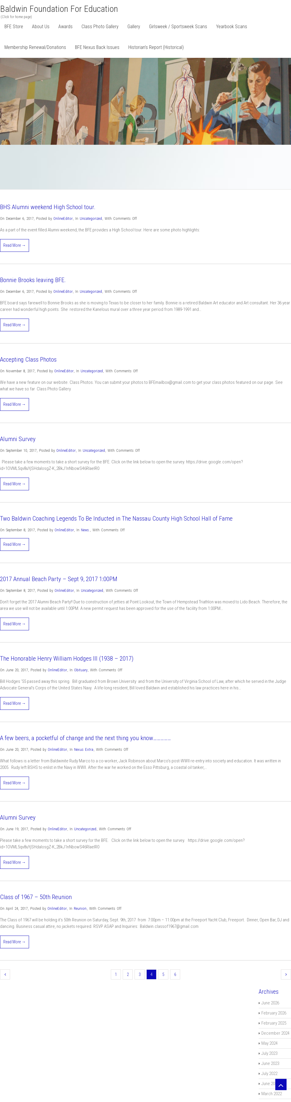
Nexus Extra (83, 749)
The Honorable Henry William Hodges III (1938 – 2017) (66, 658)
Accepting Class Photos (28, 359)
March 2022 (271, 1093)
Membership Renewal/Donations (35, 47)
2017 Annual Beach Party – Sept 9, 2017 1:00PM (58, 579)
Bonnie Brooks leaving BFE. (33, 280)
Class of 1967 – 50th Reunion (36, 897)
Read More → (14, 245)
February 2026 (273, 1013)
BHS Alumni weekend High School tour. (47, 207)
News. (85, 530)
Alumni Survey (18, 439)
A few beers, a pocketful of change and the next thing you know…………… (85, 738)
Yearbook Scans (231, 26)
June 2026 (270, 1003)
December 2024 (275, 1033)
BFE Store (13, 26)
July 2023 (269, 1053)
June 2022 (270, 1083)
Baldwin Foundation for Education (59, 9)
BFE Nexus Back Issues (97, 47)
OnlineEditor (63, 218)
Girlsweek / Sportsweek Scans (178, 26)
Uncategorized (91, 218)
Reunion (80, 908)
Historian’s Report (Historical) (156, 47)
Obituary (80, 670)
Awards (65, 26)
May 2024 (269, 1043)
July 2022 (269, 1073)
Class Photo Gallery (100, 26)
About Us (40, 26)
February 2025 (273, 1023)
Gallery (133, 26)
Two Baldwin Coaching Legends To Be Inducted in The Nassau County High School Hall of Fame (116, 518)
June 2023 (270, 1063)
